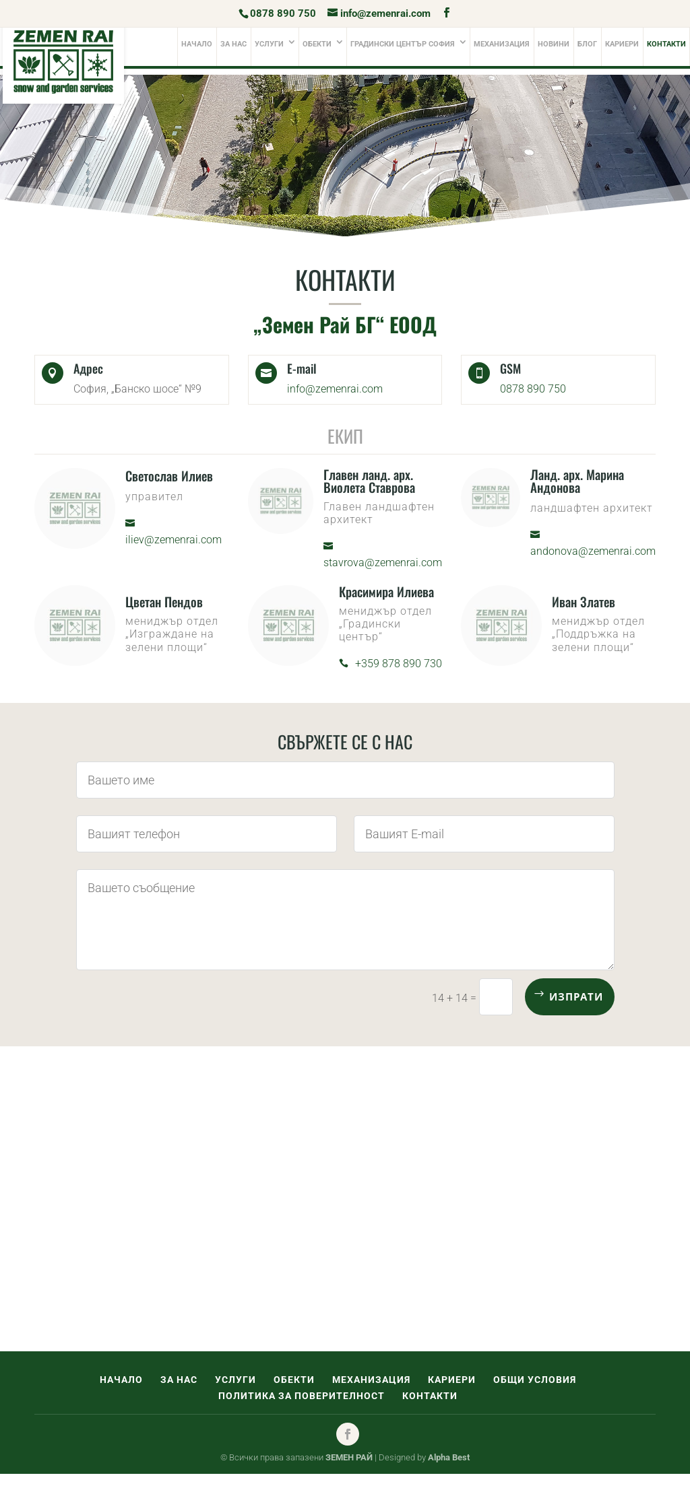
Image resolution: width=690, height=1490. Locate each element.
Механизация (502, 44)
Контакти (666, 44)
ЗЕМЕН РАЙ (349, 1457)
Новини (553, 44)
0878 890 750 (283, 13)
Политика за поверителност (301, 1395)
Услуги (269, 44)
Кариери (622, 44)
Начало (196, 44)
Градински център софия (402, 44)
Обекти (317, 44)
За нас (233, 44)
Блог (587, 44)
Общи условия (534, 1379)
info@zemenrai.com (335, 388)
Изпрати (576, 996)
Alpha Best (449, 1457)
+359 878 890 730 (398, 663)
